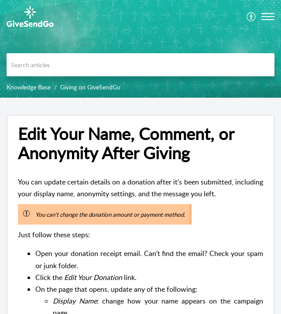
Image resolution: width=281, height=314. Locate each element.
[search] (140, 64)
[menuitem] (251, 17)
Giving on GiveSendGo (90, 87)
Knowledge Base (29, 87)
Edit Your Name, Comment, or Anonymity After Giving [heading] (126, 143)
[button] (251, 17)
